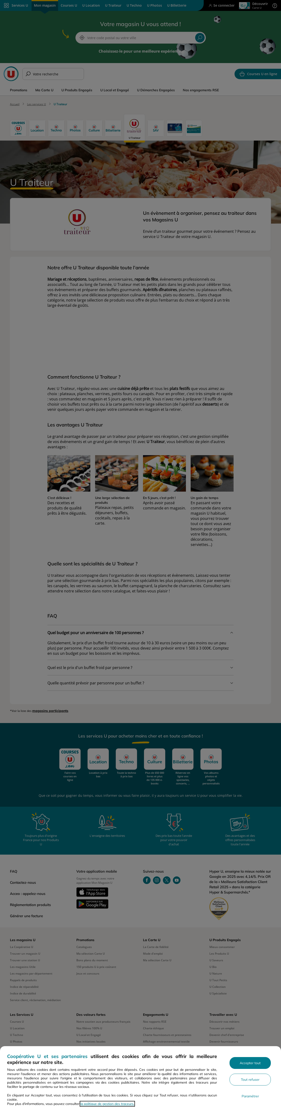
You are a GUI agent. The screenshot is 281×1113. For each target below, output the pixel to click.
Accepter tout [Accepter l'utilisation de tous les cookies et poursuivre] (250, 1063)
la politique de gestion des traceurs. (107, 1104)
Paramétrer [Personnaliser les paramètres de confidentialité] (250, 1096)
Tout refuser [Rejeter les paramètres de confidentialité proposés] (250, 1079)
